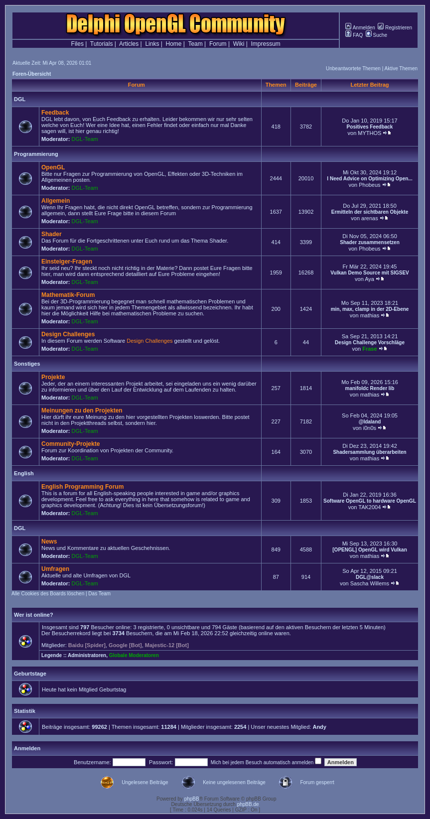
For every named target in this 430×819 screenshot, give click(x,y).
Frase (369, 349)
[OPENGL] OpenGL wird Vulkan (369, 549)
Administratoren (87, 655)
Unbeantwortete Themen (353, 68)
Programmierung (36, 154)
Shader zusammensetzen (370, 242)
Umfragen (55, 568)
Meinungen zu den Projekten (82, 410)
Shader (51, 234)
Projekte (53, 377)
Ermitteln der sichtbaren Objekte (370, 212)
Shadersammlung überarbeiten (369, 452)
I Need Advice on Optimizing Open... (369, 178)
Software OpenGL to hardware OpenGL (369, 501)
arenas (369, 218)
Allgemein (55, 200)
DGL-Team (85, 139)
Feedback (55, 112)
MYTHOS (369, 133)
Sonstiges (27, 364)
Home (174, 43)
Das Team (99, 593)
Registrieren (395, 27)
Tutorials (101, 43)
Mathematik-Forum (68, 294)
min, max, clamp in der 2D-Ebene (370, 309)
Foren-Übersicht (31, 74)
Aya (369, 279)
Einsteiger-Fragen (66, 261)
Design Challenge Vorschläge (370, 342)
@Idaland (370, 421)
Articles (129, 43)
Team (195, 43)
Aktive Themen (401, 68)
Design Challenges (68, 334)
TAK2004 (369, 507)
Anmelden (360, 27)
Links (152, 43)
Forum (218, 43)
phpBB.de (248, 804)
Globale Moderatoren (134, 655)
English (24, 473)
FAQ (354, 35)
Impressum (266, 43)
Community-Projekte (70, 443)
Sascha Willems (369, 583)
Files (77, 43)
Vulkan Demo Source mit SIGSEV (369, 272)
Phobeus (369, 185)
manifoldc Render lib (370, 388)
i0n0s (369, 428)
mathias (370, 315)
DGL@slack (370, 577)
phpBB (191, 799)
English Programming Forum (82, 486)
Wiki (239, 43)
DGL (19, 99)
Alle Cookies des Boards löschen (47, 593)
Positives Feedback (370, 127)
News (49, 541)
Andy (319, 727)
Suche (376, 35)
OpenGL (53, 167)
